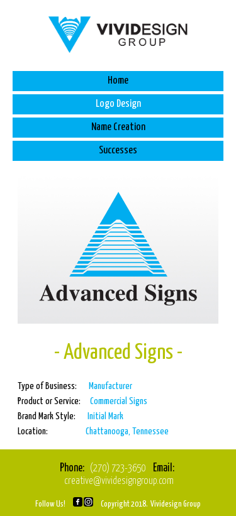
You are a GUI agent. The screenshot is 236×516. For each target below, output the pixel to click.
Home (118, 80)
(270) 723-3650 (117, 468)
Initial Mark (105, 416)
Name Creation (118, 127)
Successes (118, 150)
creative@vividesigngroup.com (119, 481)
